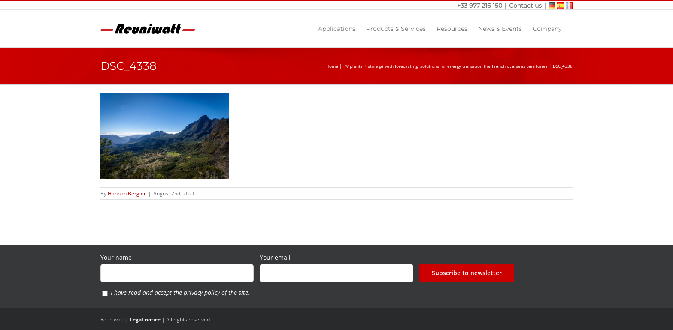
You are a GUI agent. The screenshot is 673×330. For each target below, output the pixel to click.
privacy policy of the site (216, 292)
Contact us (525, 5)
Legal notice (145, 319)
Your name (116, 257)
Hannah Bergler (127, 193)
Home (332, 66)
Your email (275, 257)
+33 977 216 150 (480, 5)
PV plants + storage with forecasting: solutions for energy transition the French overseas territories (445, 66)
